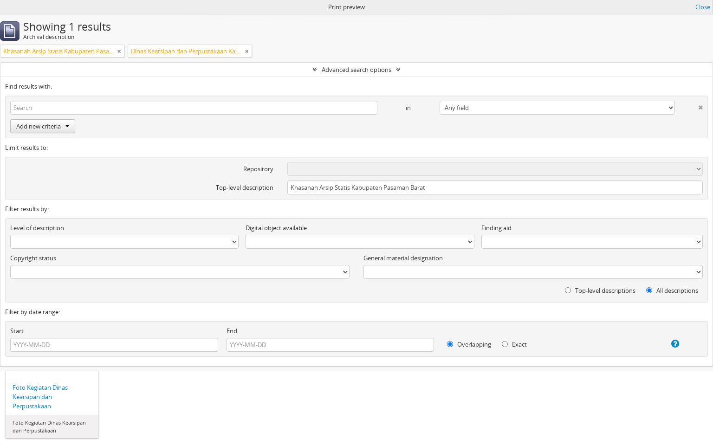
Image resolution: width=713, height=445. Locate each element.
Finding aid (496, 228)
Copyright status (33, 258)
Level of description (37, 228)
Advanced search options (356, 69)
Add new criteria (42, 126)
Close (702, 7)
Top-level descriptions (600, 290)
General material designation (403, 258)
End (232, 331)
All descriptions (672, 290)
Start (17, 331)
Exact (514, 344)
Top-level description (244, 187)
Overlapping (469, 344)
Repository (258, 169)
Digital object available (276, 228)
